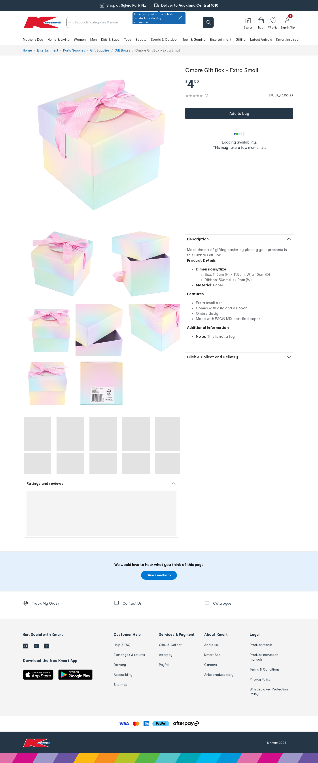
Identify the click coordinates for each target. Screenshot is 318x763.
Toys (127, 39)
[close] (180, 17)
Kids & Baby (110, 39)
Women (80, 39)
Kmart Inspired (287, 39)
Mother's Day (33, 39)
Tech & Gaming (194, 39)
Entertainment (220, 39)
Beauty (141, 39)
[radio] (101, 144)
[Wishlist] (273, 22)
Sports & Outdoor (164, 39)
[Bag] (261, 22)
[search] (208, 22)
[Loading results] (239, 134)
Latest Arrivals (261, 39)
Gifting (241, 39)
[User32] (287, 22)
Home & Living (59, 39)
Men (93, 39)
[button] (159, 39)
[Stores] (248, 22)
